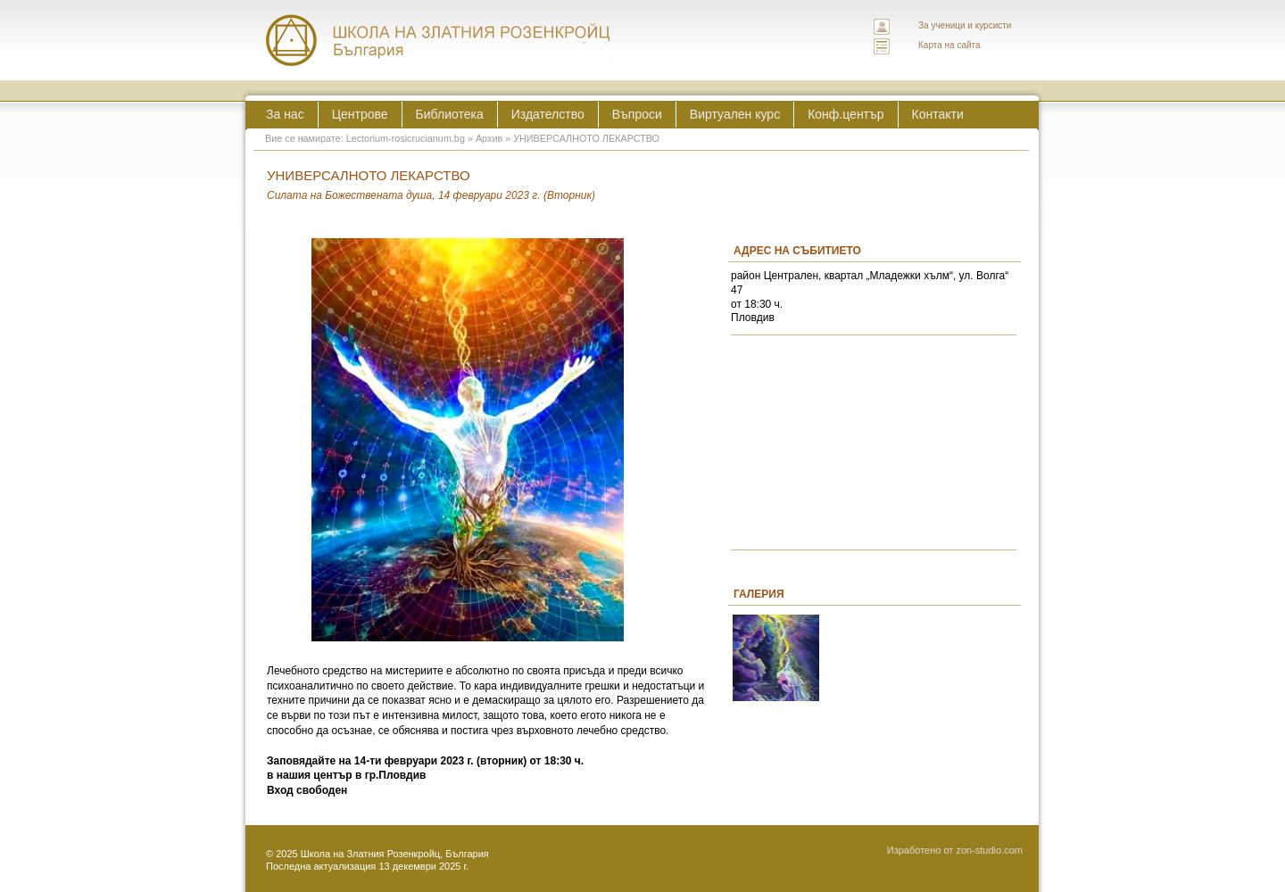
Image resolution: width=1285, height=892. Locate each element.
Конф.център (845, 114)
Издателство (547, 114)
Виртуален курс (735, 114)
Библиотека (450, 114)
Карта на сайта (949, 45)
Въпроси (637, 114)
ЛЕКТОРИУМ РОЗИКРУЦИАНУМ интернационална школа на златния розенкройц (439, 40)
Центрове (360, 114)
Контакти (938, 114)
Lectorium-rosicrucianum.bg (405, 138)
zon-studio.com (989, 850)
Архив (489, 138)
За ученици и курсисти (964, 25)
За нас (285, 114)
